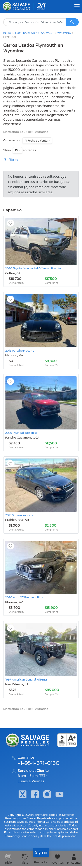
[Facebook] (35, 795)
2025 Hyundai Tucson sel (21, 432)
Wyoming (64, 33)
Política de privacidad (62, 836)
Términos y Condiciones (21, 836)
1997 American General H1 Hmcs (26, 679)
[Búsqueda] (72, 22)
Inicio (7, 33)
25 (16, 150)
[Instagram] (47, 795)
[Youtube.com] (59, 795)
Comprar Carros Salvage (34, 33)
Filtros (10, 159)
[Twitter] (22, 795)
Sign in (41, 852)
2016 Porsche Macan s (19, 350)
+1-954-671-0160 (38, 763)
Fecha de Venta (37, 140)
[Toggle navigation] (77, 6)
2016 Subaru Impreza (19, 515)
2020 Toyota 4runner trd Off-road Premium (34, 268)
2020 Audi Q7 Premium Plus (24, 597)
